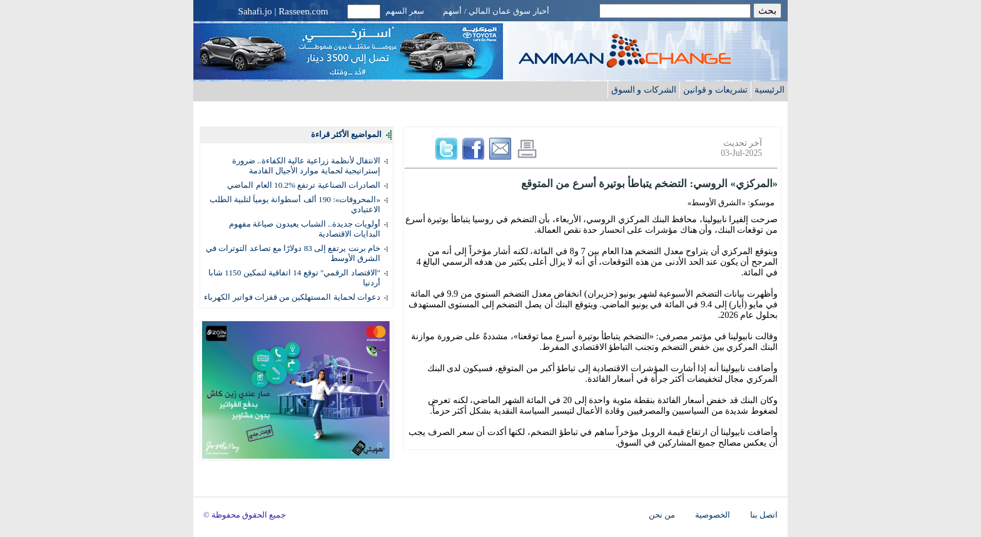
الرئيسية (770, 89)
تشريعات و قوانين (715, 89)
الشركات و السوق (643, 89)
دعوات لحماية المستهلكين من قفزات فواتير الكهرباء (292, 297)
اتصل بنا (764, 515)
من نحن (662, 515)
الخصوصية (712, 515)
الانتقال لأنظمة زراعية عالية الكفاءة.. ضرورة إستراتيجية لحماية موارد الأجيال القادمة (306, 165)
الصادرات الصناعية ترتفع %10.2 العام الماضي (303, 185)
